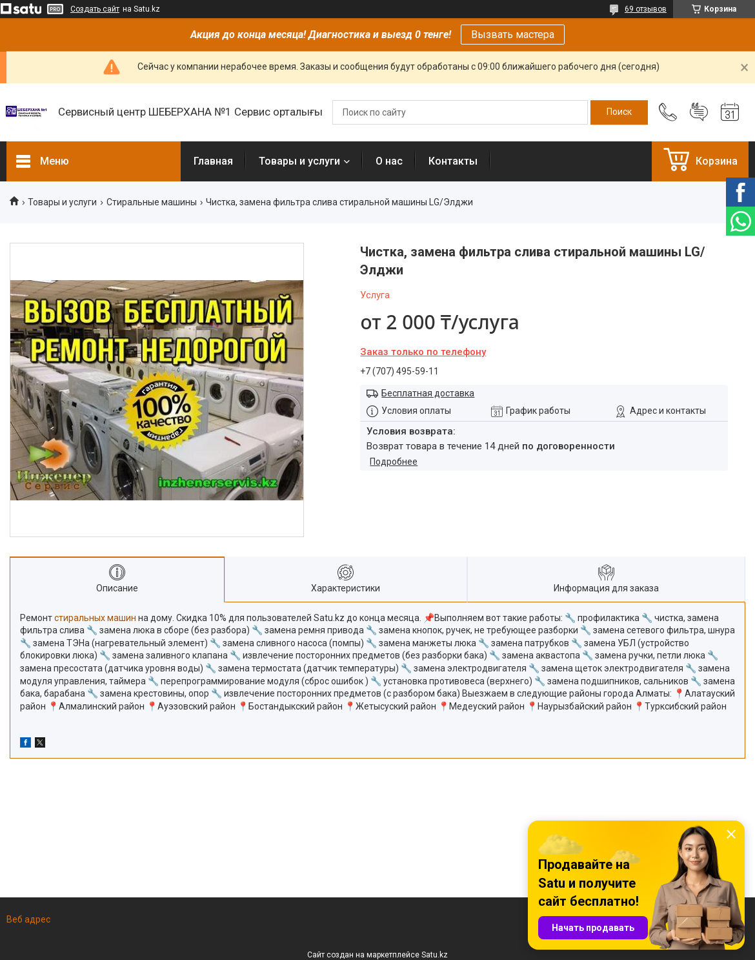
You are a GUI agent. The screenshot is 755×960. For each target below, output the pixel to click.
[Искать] (619, 112)
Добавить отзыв (699, 112)
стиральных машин (95, 618)
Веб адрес (28, 919)
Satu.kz (434, 954)
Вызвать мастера (512, 34)
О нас (389, 161)
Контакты (453, 161)
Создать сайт (94, 9)
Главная (213, 161)
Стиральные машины (151, 202)
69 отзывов (646, 9)
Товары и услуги (299, 161)
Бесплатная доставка (427, 393)
